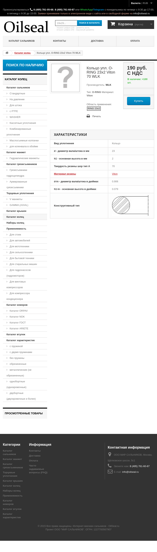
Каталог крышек (16, 211)
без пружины (16, 358)
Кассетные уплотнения (22, 123)
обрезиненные (17, 363)
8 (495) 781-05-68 (43, 9)
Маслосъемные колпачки (24, 140)
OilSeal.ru (113, 537)
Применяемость (16, 228)
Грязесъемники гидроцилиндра (16, 173)
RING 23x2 (94, 108)
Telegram (98, 9)
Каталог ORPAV (18, 310)
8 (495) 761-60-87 (65, 9)
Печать (96, 116)
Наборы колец (15, 222)
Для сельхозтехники (21, 252)
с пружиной (16, 346)
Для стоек (15, 234)
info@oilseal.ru (141, 13)
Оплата (135, 41)
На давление (17, 99)
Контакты (59, 41)
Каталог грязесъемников (21, 164)
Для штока (15, 105)
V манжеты (15, 199)
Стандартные (17, 93)
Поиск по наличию (25, 65)
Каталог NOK (17, 316)
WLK (108, 84)
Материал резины (65, 173)
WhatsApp (86, 9)
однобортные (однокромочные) (16, 384)
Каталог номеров (16, 304)
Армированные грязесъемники (16, 184)
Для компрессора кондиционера (18, 296)
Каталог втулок (15, 334)
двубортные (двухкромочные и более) (21, 396)
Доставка (97, 41)
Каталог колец (15, 216)
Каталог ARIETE (18, 328)
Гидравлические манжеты (24, 158)
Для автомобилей (19, 240)
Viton (115, 173)
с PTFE (13, 111)
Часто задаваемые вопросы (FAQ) (38, 480)
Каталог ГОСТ (17, 322)
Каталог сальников (22, 41)
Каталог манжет (16, 152)
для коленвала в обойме (23, 146)
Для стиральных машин (23, 264)
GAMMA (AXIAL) (18, 205)
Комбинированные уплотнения (18, 131)
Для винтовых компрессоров (16, 284)
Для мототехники (19, 246)
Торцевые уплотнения (20, 193)
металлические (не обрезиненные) (18, 372)
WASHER (14, 117)
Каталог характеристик (20, 340)
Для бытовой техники (21, 258)
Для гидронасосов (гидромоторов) (18, 273)
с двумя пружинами (20, 352)
